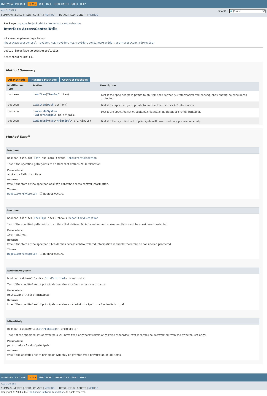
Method (50, 15)
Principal (48, 114)
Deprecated (61, 4)
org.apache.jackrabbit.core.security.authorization (49, 23)
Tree (49, 4)
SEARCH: (223, 11)
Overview (7, 4)
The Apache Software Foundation (46, 392)
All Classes (8, 10)
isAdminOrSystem (45, 111)
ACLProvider (59, 42)
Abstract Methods (75, 79)
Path (50, 104)
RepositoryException (82, 157)
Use (41, 4)
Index (74, 4)
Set (37, 114)
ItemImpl (53, 94)
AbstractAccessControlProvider (26, 42)
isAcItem (39, 94)
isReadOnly (41, 120)
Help (83, 4)
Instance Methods (44, 79)
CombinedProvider (101, 42)
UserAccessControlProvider (135, 42)
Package (20, 4)
